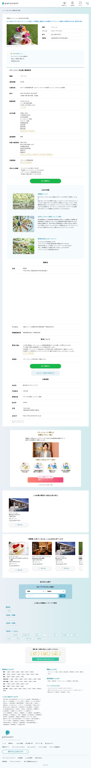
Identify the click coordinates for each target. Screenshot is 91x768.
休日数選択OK (6, 724)
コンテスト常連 (20, 701)
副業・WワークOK (6, 718)
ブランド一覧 (38, 743)
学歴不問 (5, 716)
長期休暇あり (13, 724)
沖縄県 (4, 690)
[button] (19, 509)
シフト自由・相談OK (27, 705)
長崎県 (20, 688)
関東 (4, 674)
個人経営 (28, 699)
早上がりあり (13, 705)
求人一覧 (9, 10)
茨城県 (27, 674)
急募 (19, 714)
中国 (4, 683)
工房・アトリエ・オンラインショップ (55, 690)
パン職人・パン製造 (58, 671)
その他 (49, 673)
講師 (77, 671)
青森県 (21, 679)
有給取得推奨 (22, 722)
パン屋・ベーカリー (77, 690)
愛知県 (8, 676)
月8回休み (22, 720)
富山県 (16, 681)
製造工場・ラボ (51, 692)
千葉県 (18, 674)
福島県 (39, 679)
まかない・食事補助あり (8, 712)
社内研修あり (13, 714)
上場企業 (27, 701)
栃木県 (32, 674)
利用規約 (4, 761)
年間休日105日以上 (30, 720)
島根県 (17, 683)
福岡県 (10, 688)
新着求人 (10, 743)
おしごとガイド (32, 747)
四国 (4, 686)
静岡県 (13, 676)
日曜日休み (15, 722)
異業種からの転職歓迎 (20, 716)
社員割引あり (28, 710)
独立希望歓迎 (11, 716)
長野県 (34, 681)
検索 (62, 596)
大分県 (29, 688)
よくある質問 (28, 758)
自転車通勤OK (37, 712)
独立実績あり (12, 701)
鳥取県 (22, 683)
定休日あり (5, 703)
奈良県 (27, 671)
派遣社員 (69, 681)
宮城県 (16, 679)
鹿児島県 (39, 688)
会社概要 (20, 758)
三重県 (22, 676)
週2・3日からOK (6, 707)
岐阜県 (17, 676)
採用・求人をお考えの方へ (15, 751)
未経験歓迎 (24, 714)
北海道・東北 (5, 679)
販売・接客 (66, 671)
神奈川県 (13, 674)
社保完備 (36, 707)
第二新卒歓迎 (31, 714)
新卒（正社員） (75, 681)
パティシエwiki (42, 747)
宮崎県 (33, 688)
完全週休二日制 (21, 724)
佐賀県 (15, 688)
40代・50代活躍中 (35, 718)
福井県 (25, 681)
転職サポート (5, 747)
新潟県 (11, 681)
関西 (4, 671)
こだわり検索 (19, 743)
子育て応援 (5, 699)
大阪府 (8, 671)
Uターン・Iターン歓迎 (31, 716)
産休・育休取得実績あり (31, 722)
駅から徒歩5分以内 (13, 699)
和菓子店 (57, 692)
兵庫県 (13, 671)
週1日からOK (36, 705)
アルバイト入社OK (7, 720)
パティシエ (50, 671)
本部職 (81, 671)
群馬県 (37, 674)
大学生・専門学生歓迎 (16, 718)
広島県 (8, 683)
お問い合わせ (38, 758)
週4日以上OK (14, 707)
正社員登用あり (6, 710)
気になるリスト (49, 743)
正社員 (49, 681)
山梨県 (30, 681)
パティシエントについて (8, 758)
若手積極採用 (38, 714)
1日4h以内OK (22, 707)
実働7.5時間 (12, 703)
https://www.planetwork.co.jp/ (32, 415)
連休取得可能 (16, 720)
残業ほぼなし (6, 705)
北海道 (11, 679)
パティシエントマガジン (18, 747)
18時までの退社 (29, 703)
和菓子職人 (72, 671)
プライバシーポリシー (15, 761)
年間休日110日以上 (7, 722)
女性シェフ (5, 701)
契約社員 (54, 681)
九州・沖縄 (5, 688)
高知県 (22, 686)
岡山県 (13, 683)
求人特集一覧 (29, 743)
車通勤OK (22, 712)
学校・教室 (63, 692)
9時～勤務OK (29, 707)
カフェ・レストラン (68, 690)
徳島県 (17, 686)
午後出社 (36, 703)
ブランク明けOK (26, 718)
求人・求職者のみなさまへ (31, 761)
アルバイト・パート (61, 681)
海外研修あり (6, 714)
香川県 (13, 686)
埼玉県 (23, 674)
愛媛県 (8, 686)
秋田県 (30, 679)
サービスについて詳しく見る (46, 484)
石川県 (21, 681)
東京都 (8, 674)
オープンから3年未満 (35, 701)
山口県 (27, 683)
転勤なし (16, 712)
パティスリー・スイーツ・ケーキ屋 (54, 688)
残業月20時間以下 (20, 703)
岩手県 (25, 679)
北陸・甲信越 (5, 681)
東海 (4, 676)
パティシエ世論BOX (54, 747)
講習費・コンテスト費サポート (17, 710)
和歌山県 (32, 671)
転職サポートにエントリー (45, 479)
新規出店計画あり (35, 699)
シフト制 (19, 705)
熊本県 (24, 688)
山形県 (34, 679)
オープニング (22, 699)
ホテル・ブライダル (67, 688)
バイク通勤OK (29, 712)
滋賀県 (17, 671)
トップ (3, 10)
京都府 (22, 671)
